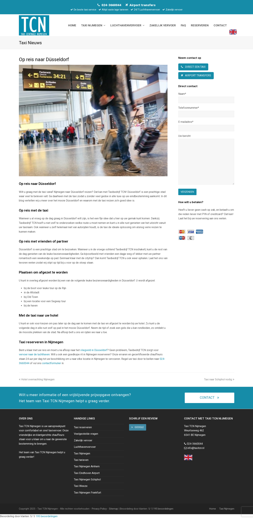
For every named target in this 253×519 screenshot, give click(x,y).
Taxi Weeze (80, 486)
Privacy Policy (99, 509)
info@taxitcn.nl (195, 448)
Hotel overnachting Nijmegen (37, 379)
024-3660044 (111, 5)
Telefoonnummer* (188, 108)
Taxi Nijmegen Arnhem (87, 466)
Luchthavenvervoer (85, 447)
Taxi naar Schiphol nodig (219, 379)
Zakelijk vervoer (83, 440)
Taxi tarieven (81, 460)
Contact (209, 398)
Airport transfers (143, 5)
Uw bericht (184, 136)
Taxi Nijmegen (82, 453)
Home (212, 509)
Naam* (182, 94)
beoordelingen (163, 509)
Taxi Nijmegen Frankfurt (87, 493)
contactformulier (51, 363)
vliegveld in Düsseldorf (93, 350)
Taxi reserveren (83, 427)
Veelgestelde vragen (86, 434)
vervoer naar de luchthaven (34, 354)
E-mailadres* (185, 122)
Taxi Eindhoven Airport (87, 473)
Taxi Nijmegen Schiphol (87, 480)
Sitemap (113, 509)
